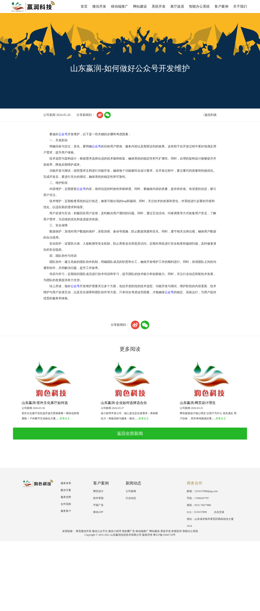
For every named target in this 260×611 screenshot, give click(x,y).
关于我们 (240, 6)
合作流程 (66, 504)
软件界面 (98, 498)
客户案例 (221, 6)
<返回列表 (210, 115)
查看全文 (65, 418)
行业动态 (131, 498)
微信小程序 (114, 531)
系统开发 (159, 6)
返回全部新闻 (130, 433)
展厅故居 (177, 6)
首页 (84, 6)
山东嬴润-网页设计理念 (198, 403)
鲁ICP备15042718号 (164, 534)
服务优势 (66, 497)
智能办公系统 (199, 6)
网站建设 (140, 6)
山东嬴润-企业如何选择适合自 (124, 403)
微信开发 (99, 6)
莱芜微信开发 (83, 531)
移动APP (98, 512)
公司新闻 (131, 491)
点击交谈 (217, 512)
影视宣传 (176, 531)
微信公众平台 (100, 531)
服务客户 (66, 510)
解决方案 (66, 490)
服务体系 (66, 483)
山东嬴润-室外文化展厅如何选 (45, 403)
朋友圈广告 (128, 531)
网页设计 (98, 491)
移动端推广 (119, 6)
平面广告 (98, 505)
